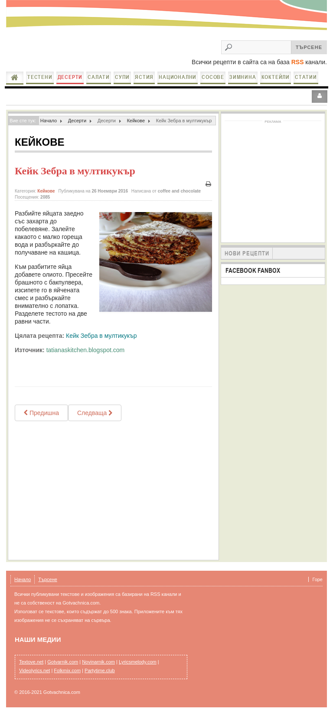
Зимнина (242, 77)
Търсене (47, 579)
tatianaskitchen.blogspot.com (85, 350)
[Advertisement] (113, 490)
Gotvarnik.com (62, 661)
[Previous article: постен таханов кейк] (41, 413)
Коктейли (275, 77)
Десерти (70, 77)
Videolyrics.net (34, 670)
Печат (208, 184)
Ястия (144, 77)
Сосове (213, 77)
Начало (14, 78)
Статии (306, 77)
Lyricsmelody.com (138, 661)
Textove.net (31, 661)
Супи (122, 77)
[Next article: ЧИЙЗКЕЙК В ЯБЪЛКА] (94, 413)
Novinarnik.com (98, 661)
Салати (99, 77)
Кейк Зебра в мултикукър (75, 171)
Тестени (39, 77)
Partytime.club (100, 670)
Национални (177, 77)
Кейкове (136, 120)
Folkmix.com (67, 670)
